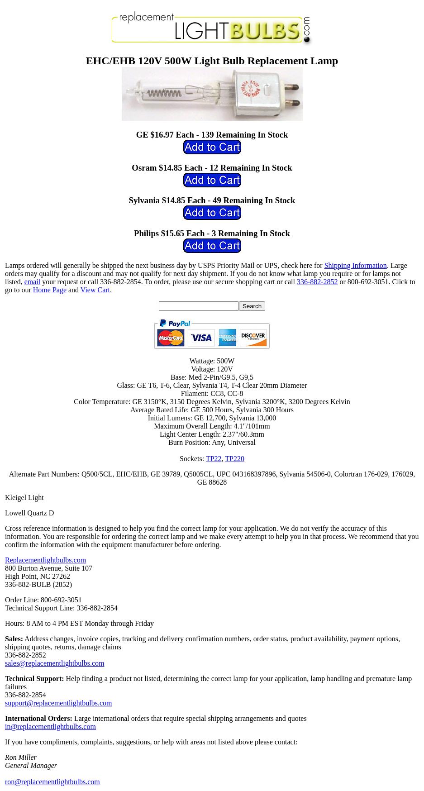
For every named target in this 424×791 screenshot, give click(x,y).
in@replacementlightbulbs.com (50, 726)
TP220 (234, 458)
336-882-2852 (317, 282)
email (32, 282)
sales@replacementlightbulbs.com (55, 663)
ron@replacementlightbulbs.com (52, 782)
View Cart (95, 290)
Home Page (50, 290)
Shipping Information (355, 265)
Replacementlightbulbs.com (45, 560)
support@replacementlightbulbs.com (58, 703)
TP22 (214, 458)
